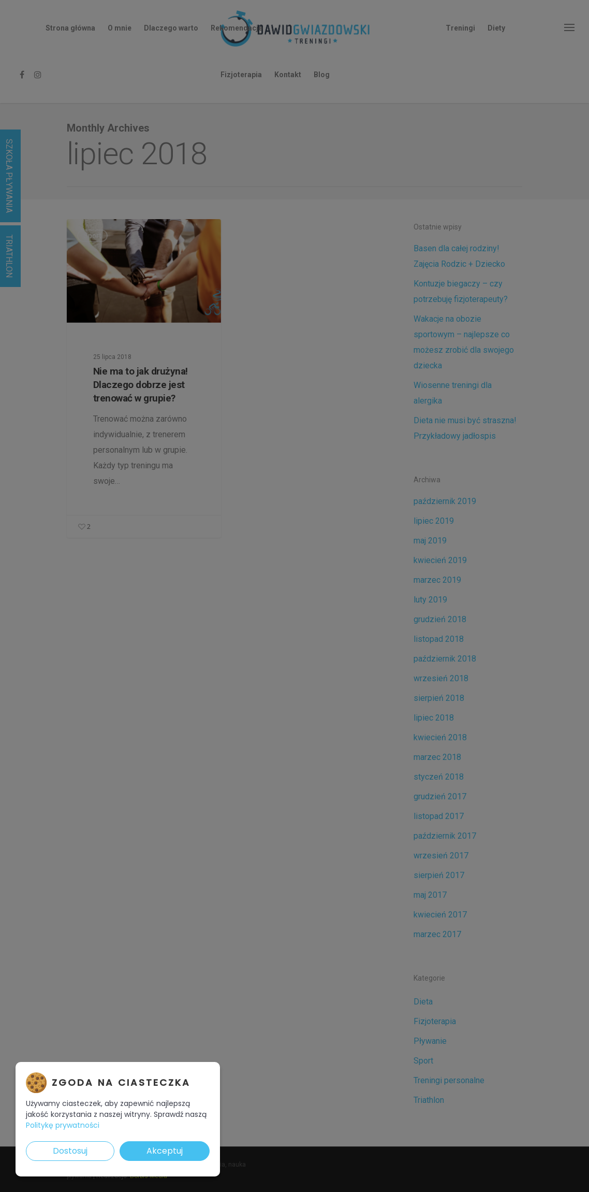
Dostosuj (70, 1151)
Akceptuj (164, 1151)
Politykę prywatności (62, 1125)
